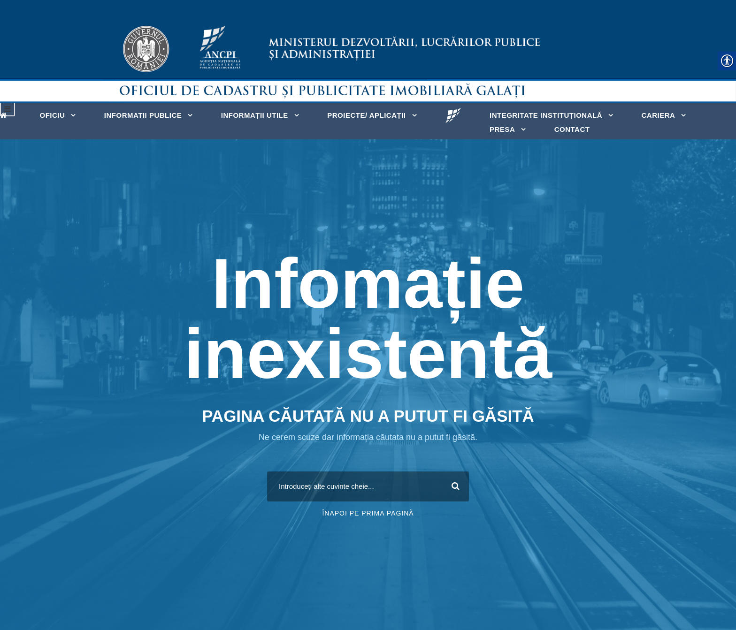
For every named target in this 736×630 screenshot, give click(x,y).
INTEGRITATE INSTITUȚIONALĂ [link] (546, 115)
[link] (6, 114)
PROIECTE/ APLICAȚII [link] (366, 115)
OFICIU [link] (52, 115)
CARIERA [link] (658, 115)
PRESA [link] (502, 129)
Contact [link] (572, 129)
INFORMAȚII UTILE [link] (254, 115)
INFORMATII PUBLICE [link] (143, 115)
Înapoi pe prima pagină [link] (368, 513)
